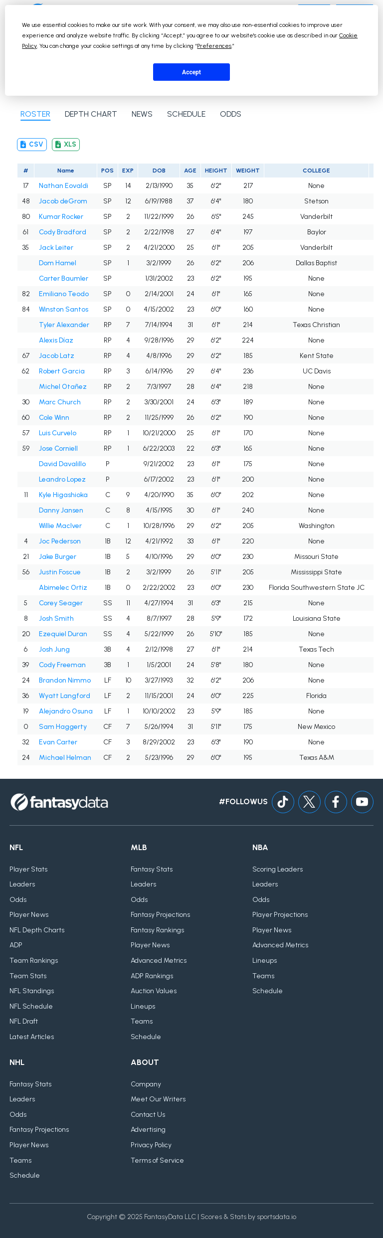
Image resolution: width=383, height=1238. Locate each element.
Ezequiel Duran (63, 634)
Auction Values (154, 991)
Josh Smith (56, 618)
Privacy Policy (151, 1145)
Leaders (22, 884)
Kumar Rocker (61, 216)
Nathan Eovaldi (63, 185)
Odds (17, 899)
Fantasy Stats (152, 869)
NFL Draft (23, 1021)
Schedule (146, 1037)
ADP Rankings (152, 976)
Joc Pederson (60, 541)
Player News (28, 914)
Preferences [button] (214, 45)
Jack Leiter (56, 247)
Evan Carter (58, 742)
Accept (191, 72)
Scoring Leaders (277, 869)
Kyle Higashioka (63, 495)
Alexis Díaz (56, 340)
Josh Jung (54, 649)
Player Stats (28, 869)
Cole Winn (54, 417)
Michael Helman (65, 757)
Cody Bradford (62, 232)
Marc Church (60, 402)
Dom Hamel (57, 263)
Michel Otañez (63, 386)
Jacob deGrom (63, 201)
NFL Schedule (31, 1006)
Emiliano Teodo (64, 294)
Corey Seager (61, 603)
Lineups (143, 1006)
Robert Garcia (62, 371)
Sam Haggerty (63, 726)
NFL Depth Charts (36, 930)
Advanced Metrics (159, 960)
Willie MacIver (60, 526)
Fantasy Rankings (157, 930)
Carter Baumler (63, 278)
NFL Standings (31, 991)
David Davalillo (62, 464)
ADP (15, 945)
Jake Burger (57, 556)
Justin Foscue (60, 572)
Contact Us (148, 1114)
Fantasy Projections (160, 914)
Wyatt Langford (64, 696)
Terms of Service (157, 1160)
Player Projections (280, 914)
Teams (142, 1021)
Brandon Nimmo (65, 680)
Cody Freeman (62, 665)
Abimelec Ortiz (63, 587)
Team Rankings (33, 960)
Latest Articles (31, 1037)
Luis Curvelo (57, 433)
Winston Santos (63, 309)
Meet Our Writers (158, 1099)
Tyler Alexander (64, 325)
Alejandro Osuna (66, 711)
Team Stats (27, 976)
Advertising (148, 1129)
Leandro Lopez (62, 479)
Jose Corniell (58, 448)
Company (146, 1084)
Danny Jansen (61, 510)
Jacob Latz (56, 356)
